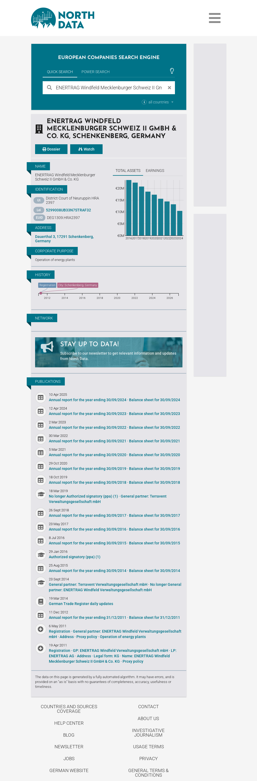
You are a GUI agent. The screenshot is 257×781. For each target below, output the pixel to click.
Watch (86, 149)
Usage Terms (148, 746)
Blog (69, 735)
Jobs (69, 758)
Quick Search (60, 72)
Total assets (128, 170)
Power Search (96, 72)
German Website (69, 770)
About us (148, 718)
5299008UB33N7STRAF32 (68, 210)
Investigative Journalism (148, 733)
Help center (69, 723)
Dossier (51, 149)
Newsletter (69, 746)
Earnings (155, 170)
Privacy (148, 758)
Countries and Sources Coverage (69, 709)
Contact (148, 706)
